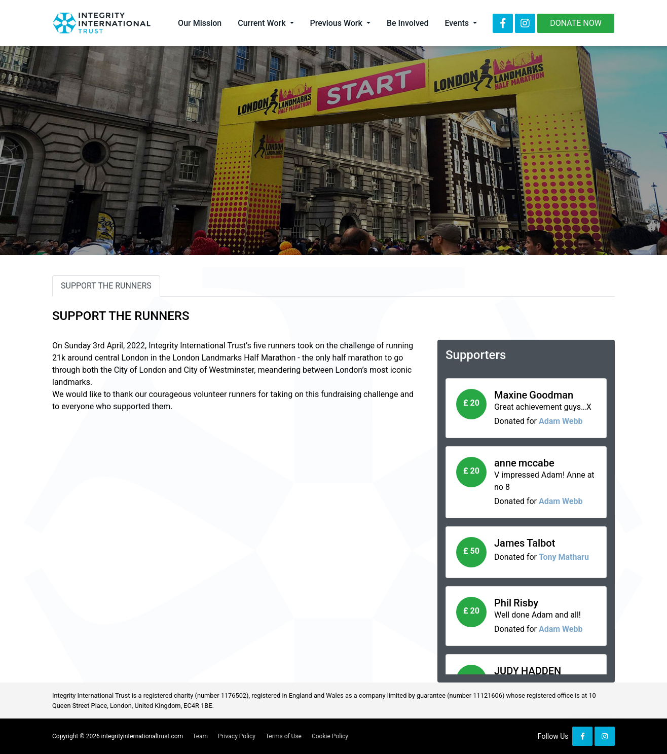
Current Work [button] (262, 23)
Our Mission (199, 23)
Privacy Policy (236, 736)
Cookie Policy (330, 736)
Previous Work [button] (337, 23)
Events (457, 23)
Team (200, 736)
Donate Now (576, 23)
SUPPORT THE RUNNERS (106, 286)
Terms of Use (284, 736)
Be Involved (407, 23)
